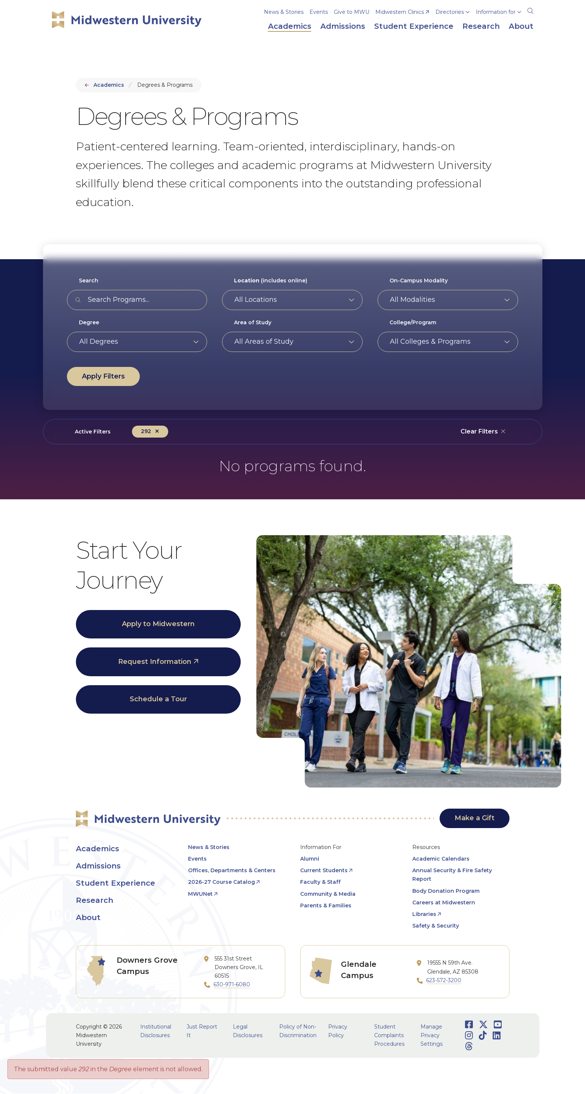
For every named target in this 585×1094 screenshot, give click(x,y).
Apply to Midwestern (158, 624)
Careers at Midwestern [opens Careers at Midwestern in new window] (443, 902)
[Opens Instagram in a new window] (469, 1035)
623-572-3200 (443, 980)
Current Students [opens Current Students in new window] (324, 870)
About (88, 917)
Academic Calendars (440, 858)
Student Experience (115, 883)
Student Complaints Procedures (389, 1035)
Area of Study (252, 322)
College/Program (413, 322)
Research (94, 900)
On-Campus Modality (419, 280)
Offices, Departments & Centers (231, 870)
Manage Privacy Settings (432, 1035)
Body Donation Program (446, 891)
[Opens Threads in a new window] (469, 1046)
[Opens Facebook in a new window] (469, 1024)
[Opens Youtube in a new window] (498, 1024)
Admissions (98, 865)
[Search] (530, 9)
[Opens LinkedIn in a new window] (497, 1035)
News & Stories (284, 12)
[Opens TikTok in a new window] (483, 1035)
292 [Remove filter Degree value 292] (146, 431)
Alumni (309, 858)
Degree (89, 322)
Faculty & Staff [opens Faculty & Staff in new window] (320, 882)
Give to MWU (351, 12)
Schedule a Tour (158, 699)
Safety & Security (435, 925)
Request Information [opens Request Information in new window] (154, 662)
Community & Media (327, 894)
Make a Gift (475, 818)
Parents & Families (325, 905)
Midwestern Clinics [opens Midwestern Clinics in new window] (399, 12)
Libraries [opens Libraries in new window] (424, 914)
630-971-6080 (231, 984)
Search (88, 280)
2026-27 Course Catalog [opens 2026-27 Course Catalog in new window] (221, 882)
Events (319, 12)
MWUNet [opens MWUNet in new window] (200, 894)
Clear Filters (479, 431)
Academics (108, 85)
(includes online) (270, 280)
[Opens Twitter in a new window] (483, 1024)
